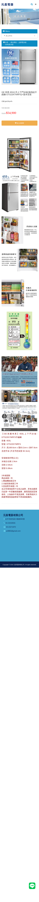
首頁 (5, 42)
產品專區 (9, 36)
